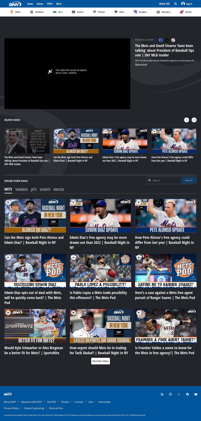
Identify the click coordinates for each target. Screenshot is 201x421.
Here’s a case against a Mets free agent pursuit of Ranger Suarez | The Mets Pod (165, 295)
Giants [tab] (45, 189)
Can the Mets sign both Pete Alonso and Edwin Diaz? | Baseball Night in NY (34, 240)
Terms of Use (56, 408)
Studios (65, 401)
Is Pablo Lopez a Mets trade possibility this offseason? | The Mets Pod (98, 295)
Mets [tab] (8, 189)
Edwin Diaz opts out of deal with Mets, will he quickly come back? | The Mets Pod (33, 297)
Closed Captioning (34, 408)
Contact (78, 401)
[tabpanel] (100, 281)
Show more (141, 64)
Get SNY (51, 401)
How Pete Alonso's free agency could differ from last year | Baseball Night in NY (164, 242)
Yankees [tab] (21, 189)
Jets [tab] (34, 189)
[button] (186, 4)
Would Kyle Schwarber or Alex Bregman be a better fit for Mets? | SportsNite (33, 350)
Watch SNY (164, 4)
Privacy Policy (11, 408)
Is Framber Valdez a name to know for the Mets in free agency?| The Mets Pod (164, 350)
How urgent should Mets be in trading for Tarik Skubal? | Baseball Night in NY (99, 350)
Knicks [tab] (59, 189)
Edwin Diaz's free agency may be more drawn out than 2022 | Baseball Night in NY (100, 242)
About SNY (10, 401)
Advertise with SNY (31, 401)
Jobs (90, 401)
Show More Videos (100, 361)
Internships (104, 401)
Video (49, 3)
